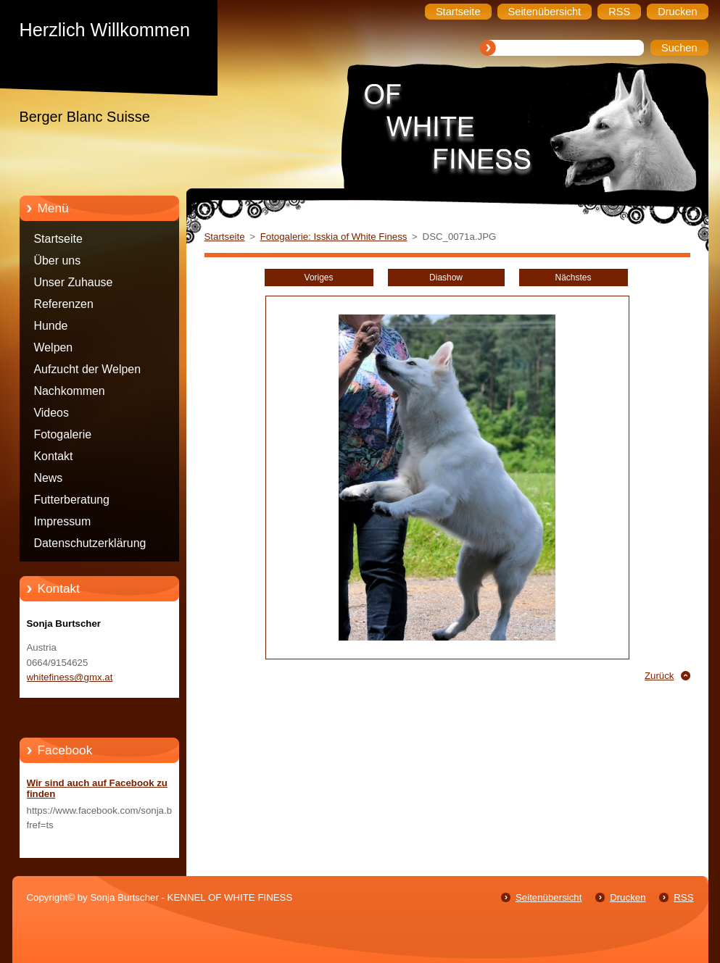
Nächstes (573, 277)
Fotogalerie (63, 434)
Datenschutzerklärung (90, 543)
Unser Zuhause (73, 282)
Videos (51, 413)
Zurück (659, 675)
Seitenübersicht (549, 897)
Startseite (58, 239)
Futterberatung (71, 499)
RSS (683, 897)
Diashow (446, 277)
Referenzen (64, 304)
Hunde (51, 326)
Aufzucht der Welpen (87, 369)
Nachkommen (69, 391)
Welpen (53, 347)
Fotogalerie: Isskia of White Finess (333, 236)
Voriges (319, 277)
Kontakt (53, 456)
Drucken (627, 897)
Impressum (62, 521)
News (48, 478)
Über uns (57, 260)
